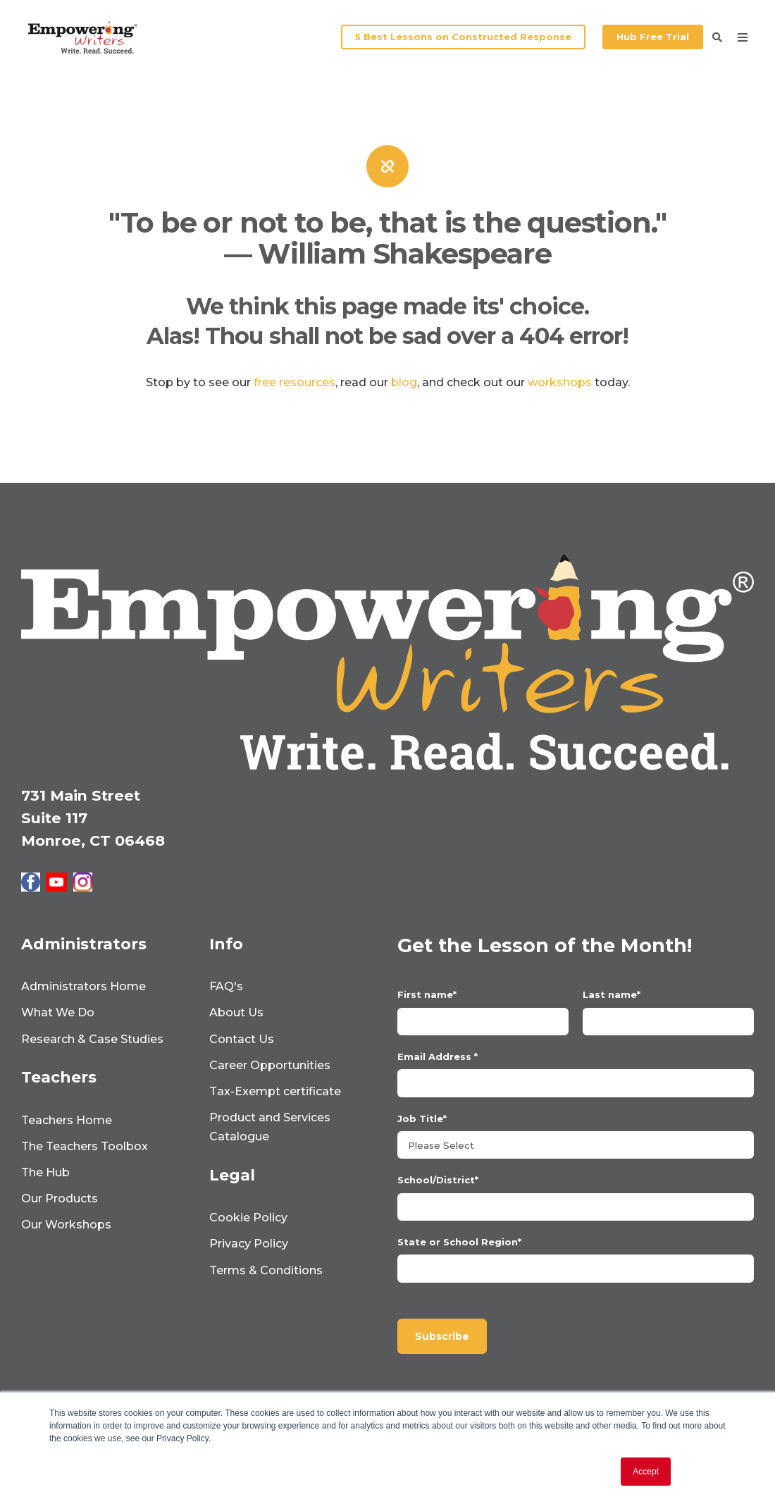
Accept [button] (646, 1472)
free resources (294, 382)
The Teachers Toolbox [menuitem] (84, 1146)
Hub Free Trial (652, 36)
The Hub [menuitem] (45, 1172)
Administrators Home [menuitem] (83, 986)
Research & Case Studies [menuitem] (92, 1039)
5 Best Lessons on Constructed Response (463, 36)
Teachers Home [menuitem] (66, 1120)
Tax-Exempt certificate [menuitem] (275, 1091)
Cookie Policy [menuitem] (248, 1217)
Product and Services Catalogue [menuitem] (269, 1127)
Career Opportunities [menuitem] (269, 1065)
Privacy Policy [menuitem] (248, 1243)
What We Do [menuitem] (57, 1012)
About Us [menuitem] (236, 1012)
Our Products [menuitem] (59, 1198)
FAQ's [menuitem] (226, 986)
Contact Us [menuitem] (241, 1039)
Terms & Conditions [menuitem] (266, 1270)
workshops (560, 382)
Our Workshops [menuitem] (66, 1224)
